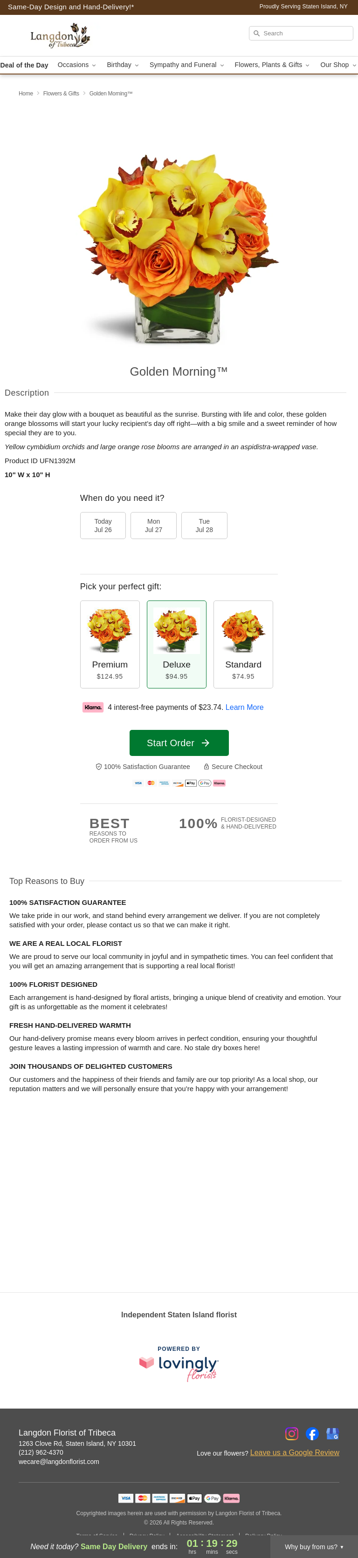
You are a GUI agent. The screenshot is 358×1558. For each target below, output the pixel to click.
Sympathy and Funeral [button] (188, 65)
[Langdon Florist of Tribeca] (61, 36)
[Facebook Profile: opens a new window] (312, 1433)
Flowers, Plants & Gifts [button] (273, 65)
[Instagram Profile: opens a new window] (291, 1433)
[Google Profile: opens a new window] (332, 1433)
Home (26, 93)
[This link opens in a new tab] (179, 1364)
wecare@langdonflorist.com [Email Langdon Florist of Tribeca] (59, 1461)
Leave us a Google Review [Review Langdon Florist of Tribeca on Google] (294, 1453)
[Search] (301, 33)
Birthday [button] (123, 65)
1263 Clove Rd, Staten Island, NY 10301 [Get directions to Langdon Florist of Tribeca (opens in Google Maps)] (77, 1443)
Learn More (245, 707)
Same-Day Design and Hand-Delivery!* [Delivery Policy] (71, 7)
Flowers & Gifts (61, 93)
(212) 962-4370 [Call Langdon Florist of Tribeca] (41, 1452)
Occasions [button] (78, 65)
